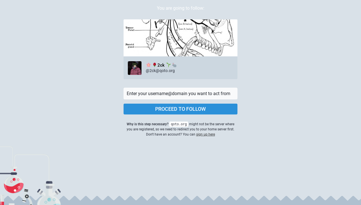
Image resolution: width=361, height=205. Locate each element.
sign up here (205, 134)
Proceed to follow (180, 109)
